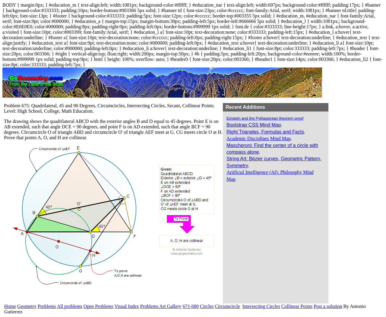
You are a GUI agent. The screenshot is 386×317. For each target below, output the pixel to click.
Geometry (26, 306)
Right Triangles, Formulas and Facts (265, 131)
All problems (69, 306)
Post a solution (328, 306)
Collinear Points (297, 306)
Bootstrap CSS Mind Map (253, 124)
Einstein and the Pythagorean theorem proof (264, 118)
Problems (47, 306)
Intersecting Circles (261, 306)
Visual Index (127, 306)
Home (10, 306)
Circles (207, 306)
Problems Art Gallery (161, 306)
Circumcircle (227, 306)
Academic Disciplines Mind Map (258, 138)
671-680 (191, 306)
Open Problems (98, 306)
